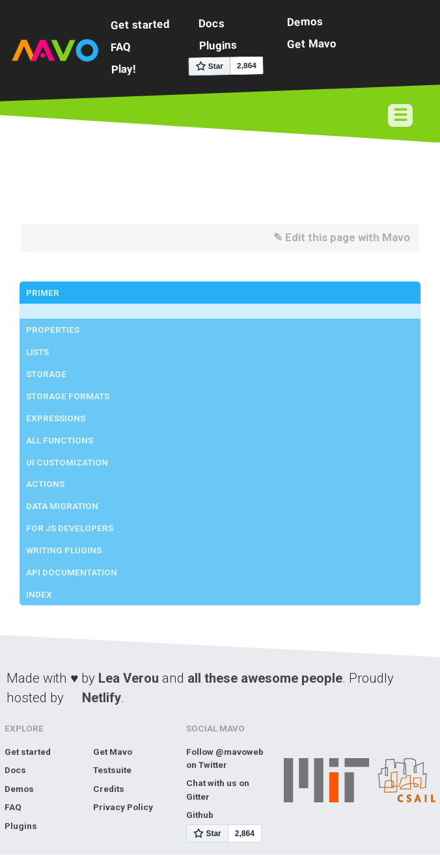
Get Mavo (312, 43)
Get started (141, 24)
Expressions (55, 418)
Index (39, 594)
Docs (212, 23)
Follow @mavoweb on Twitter (225, 758)
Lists (37, 352)
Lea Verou (128, 678)
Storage (46, 374)
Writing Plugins (64, 550)
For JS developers (69, 528)
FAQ (121, 46)
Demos (305, 21)
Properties (52, 329)
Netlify (101, 697)
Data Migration (62, 506)
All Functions (59, 440)
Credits (108, 788)
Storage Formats (67, 396)
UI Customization (67, 462)
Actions (45, 484)
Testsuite (112, 770)
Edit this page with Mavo (347, 237)
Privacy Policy (123, 807)
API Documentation (71, 572)
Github (199, 814)
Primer (42, 292)
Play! (123, 68)
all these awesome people (264, 678)
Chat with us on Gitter (217, 789)
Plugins (218, 45)
